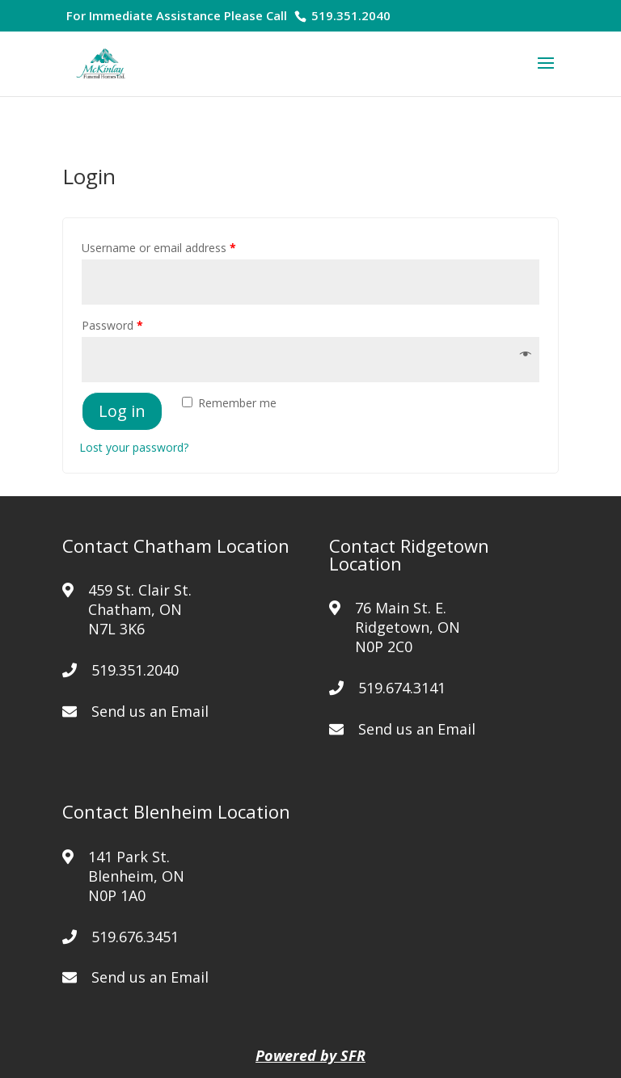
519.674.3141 (402, 687)
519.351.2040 (349, 15)
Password (112, 325)
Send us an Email (150, 711)
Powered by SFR (310, 1055)
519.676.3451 (135, 936)
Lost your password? (133, 447)
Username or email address (159, 247)
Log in (122, 411)
